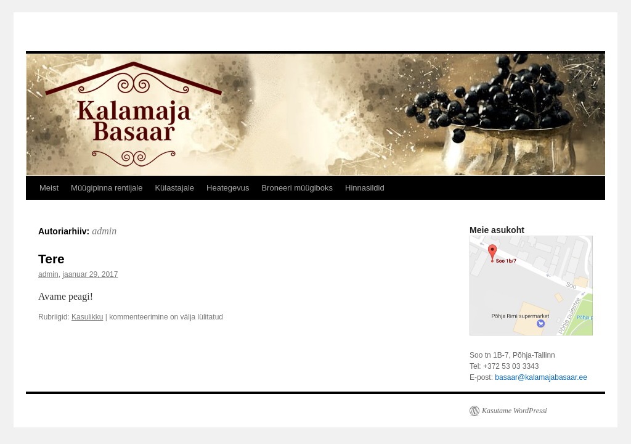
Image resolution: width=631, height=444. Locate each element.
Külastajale (174, 187)
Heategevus (227, 187)
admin (104, 231)
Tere (51, 259)
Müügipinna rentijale (106, 187)
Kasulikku (87, 317)
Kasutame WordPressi (514, 410)
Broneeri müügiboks (297, 187)
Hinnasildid (365, 187)
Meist (49, 187)
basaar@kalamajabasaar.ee (541, 377)
